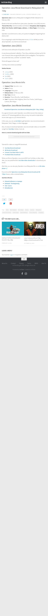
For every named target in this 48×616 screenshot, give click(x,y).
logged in (12, 255)
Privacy (21, 263)
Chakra (7, 78)
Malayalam (38, 210)
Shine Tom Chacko (7, 212)
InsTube (31, 39)
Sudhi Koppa (16, 212)
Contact (13, 263)
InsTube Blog (6, 2)
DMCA (36, 263)
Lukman (32, 210)
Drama (26, 210)
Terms (29, 263)
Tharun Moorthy (33, 212)
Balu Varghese (13, 210)
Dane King (6, 14)
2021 (7, 210)
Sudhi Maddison (24, 212)
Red (6, 76)
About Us (4, 263)
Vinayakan (41, 212)
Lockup (7, 72)
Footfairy (7, 74)
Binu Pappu (20, 210)
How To (44, 263)
